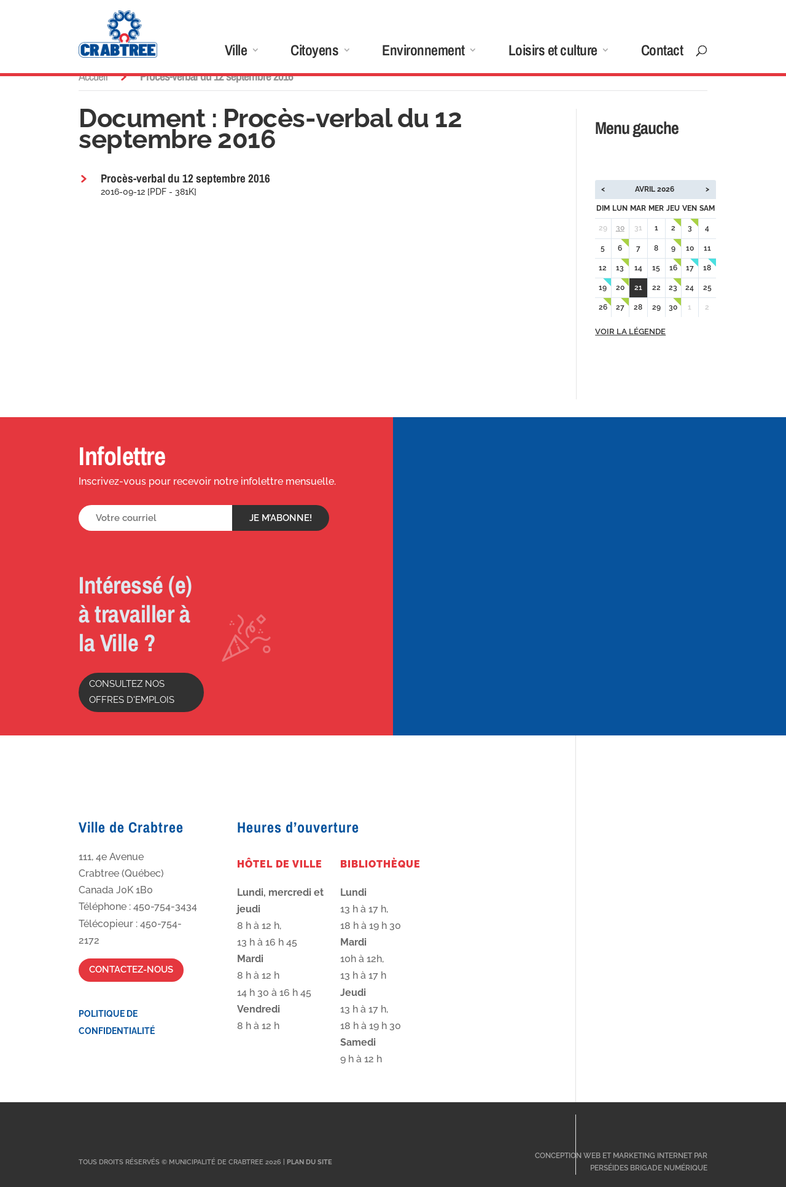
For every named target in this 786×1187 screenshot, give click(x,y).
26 (603, 307)
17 (690, 268)
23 (673, 287)
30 (620, 228)
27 (620, 307)
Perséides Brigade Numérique (648, 1168)
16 (673, 268)
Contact (662, 52)
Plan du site (309, 1162)
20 (620, 287)
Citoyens (314, 52)
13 (620, 268)
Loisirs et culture (552, 52)
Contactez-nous (131, 969)
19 (603, 287)
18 (707, 268)
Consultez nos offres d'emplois (131, 691)
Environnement (423, 52)
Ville (236, 52)
